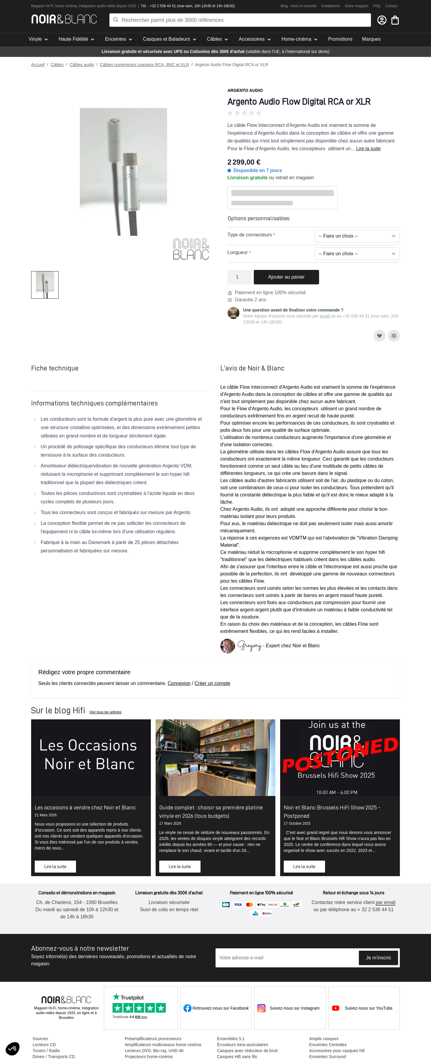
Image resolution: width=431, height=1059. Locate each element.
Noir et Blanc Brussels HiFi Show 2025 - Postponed (332, 811)
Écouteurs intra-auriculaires (242, 1044)
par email (385, 902)
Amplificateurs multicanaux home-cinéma (163, 1044)
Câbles (57, 64)
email (325, 316)
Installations (330, 6)
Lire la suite (368, 148)
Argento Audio (245, 90)
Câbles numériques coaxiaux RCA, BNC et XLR (144, 64)
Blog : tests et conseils (298, 6)
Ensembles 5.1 (231, 1038)
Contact (391, 6)
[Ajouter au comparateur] (394, 336)
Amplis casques (323, 1038)
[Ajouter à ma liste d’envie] (380, 336)
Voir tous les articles (105, 712)
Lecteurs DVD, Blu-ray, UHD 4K (154, 1050)
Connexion (179, 683)
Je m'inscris (378, 957)
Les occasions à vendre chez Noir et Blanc (85, 807)
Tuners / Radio (46, 1050)
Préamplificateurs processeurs (153, 1038)
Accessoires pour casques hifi (336, 1050)
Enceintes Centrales (327, 1044)
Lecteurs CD (44, 1044)
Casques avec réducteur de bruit (247, 1050)
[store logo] (64, 19)
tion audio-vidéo (103, 6)
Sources (40, 1038)
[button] (313, 113)
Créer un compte (212, 683)
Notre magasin (356, 6)
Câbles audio (82, 64)
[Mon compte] (382, 20)
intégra (84, 6)
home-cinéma (66, 6)
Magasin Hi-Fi (42, 6)
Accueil (38, 64)
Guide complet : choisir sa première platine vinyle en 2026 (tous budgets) (211, 811)
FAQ (376, 6)
